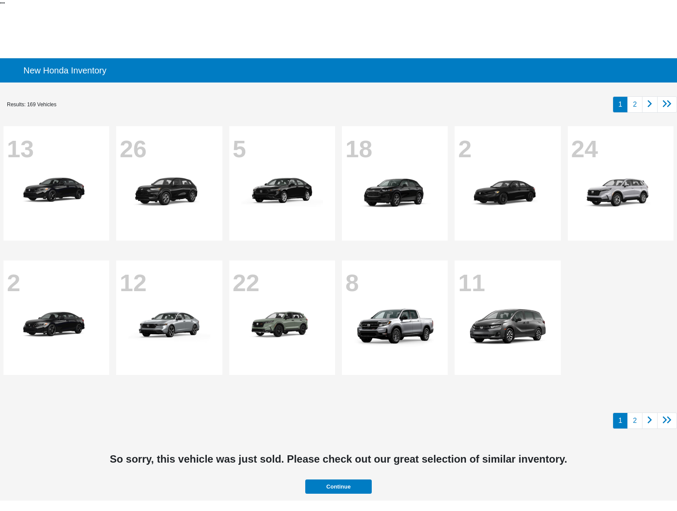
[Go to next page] (650, 104)
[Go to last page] (667, 104)
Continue (338, 486)
